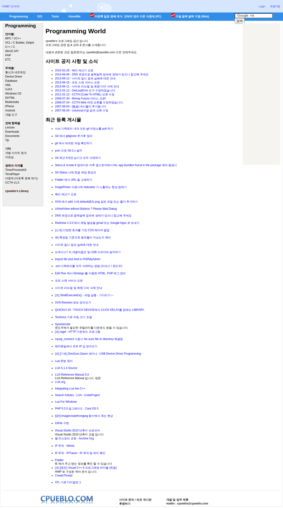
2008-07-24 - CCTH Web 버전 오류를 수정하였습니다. (89, 102)
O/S (39, 16)
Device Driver (13, 76)
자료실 (9, 157)
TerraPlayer (12, 174)
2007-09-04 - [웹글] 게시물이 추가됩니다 (80, 106)
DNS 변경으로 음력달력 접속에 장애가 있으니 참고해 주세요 (93, 215)
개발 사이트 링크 (16, 153)
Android (10, 110)
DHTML (10, 97)
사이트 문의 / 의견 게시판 (135, 499)
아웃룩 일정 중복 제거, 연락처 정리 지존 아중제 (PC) (125, 16)
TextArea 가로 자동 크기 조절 (73, 317)
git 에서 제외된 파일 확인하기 (73, 143)
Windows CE (13, 93)
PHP (8, 55)
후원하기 (124, 503)
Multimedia (12, 102)
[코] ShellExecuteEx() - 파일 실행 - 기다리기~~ (84, 295)
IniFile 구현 (62, 423)
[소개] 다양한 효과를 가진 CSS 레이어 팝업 (82, 230)
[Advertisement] (261, 94)
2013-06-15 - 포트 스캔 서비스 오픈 (77, 82)
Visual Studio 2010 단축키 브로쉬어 (77, 430)
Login (262, 6)
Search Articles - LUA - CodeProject (77, 395)
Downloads (12, 131)
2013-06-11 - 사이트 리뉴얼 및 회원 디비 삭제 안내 (87, 86)
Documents (12, 136)
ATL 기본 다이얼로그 (68, 482)
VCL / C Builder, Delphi (19, 42)
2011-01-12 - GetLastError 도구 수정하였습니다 (85, 90)
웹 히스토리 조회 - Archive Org (74, 438)
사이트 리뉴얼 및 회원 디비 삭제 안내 (78, 288)
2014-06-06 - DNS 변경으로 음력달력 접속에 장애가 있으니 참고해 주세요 (102, 74)
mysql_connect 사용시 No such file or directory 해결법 (89, 339)
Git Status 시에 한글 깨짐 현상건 (75, 172)
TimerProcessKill (15, 170)
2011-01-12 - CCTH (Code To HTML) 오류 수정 (84, 94)
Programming (18, 16)
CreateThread (63, 475)
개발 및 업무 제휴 (177, 499)
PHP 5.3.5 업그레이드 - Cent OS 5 (77, 408)
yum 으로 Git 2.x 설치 (68, 150)
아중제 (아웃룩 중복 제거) (21, 178)
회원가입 (275, 6)
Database (11, 80)
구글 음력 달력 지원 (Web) (190, 16)
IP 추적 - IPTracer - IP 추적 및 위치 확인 (80, 453)
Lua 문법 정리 (64, 361)
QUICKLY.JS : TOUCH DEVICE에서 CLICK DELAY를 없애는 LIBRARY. (100, 309)
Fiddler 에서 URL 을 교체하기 (73, 179)
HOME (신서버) (11, 6)
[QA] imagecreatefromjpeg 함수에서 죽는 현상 (84, 416)
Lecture (10, 127)
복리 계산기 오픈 (65, 194)
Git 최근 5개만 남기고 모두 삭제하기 (78, 158)
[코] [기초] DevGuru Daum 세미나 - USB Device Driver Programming (98, 353)
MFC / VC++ (13, 38)
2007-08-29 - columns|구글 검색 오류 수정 (81, 110)
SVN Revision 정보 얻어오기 (73, 302)
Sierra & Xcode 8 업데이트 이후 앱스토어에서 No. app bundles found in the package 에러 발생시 (116, 165)
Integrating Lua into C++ (70, 388)
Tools (55, 16)
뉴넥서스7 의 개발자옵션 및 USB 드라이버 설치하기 (88, 252)
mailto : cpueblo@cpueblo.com (187, 503)
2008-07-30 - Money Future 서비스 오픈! (80, 98)
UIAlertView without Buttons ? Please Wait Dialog (86, 208)
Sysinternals (62, 324)
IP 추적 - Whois (64, 445)
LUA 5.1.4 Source (66, 368)
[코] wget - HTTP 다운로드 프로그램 (77, 331)
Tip (7, 140)
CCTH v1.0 (12, 182)
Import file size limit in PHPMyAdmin (77, 259)
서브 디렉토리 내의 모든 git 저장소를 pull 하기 (84, 128)
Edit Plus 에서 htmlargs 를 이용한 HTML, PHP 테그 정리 (90, 273)
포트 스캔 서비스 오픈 (69, 280)
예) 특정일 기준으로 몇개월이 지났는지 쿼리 (83, 237)
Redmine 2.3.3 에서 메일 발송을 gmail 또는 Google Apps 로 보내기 (97, 223)
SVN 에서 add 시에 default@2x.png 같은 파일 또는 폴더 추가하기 (96, 201)
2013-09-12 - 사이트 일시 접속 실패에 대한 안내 (85, 78)
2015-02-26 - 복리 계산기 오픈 (74, 70)
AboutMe (74, 16)
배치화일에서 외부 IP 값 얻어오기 (76, 346)
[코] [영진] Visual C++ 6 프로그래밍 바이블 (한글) (86, 467)
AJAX (8, 89)
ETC (8, 59)
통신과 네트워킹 (15, 72)
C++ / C (10, 47)
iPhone (9, 106)
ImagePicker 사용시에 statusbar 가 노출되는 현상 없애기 (91, 187)
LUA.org (60, 382)
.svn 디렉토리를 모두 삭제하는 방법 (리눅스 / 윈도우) (88, 266)
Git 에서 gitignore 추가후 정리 (73, 136)
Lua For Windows (66, 401)
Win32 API (11, 51)
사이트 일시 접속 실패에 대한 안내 (77, 244)
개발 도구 (11, 114)
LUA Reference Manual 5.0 (72, 374)
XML (8, 85)
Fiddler (59, 460)
